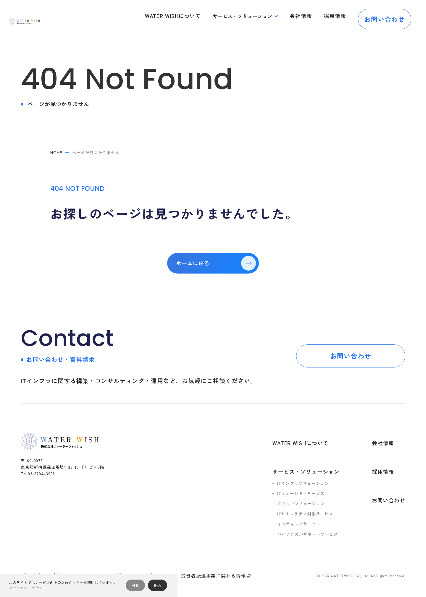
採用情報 (336, 15)
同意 (135, 585)
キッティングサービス (304, 505)
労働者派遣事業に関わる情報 (216, 557)
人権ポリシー (159, 556)
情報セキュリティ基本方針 (107, 556)
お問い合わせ (385, 15)
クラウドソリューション (306, 485)
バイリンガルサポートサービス (312, 515)
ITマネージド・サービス (306, 474)
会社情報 (304, 15)
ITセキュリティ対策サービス (310, 495)
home (56, 152)
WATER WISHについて (181, 15)
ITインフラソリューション (308, 464)
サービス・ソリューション (247, 15)
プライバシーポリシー (45, 556)
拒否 (158, 585)
